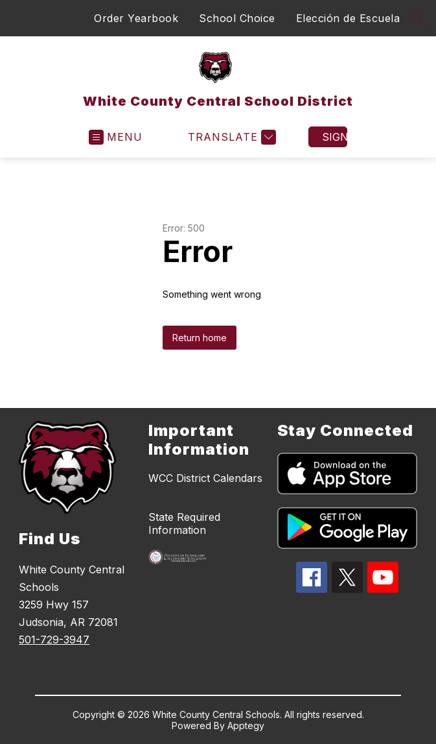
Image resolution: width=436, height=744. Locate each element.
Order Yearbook (136, 18)
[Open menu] (116, 137)
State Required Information (184, 523)
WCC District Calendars (205, 478)
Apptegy (245, 725)
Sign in (334, 136)
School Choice (237, 18)
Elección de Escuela (348, 18)
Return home (199, 337)
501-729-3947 (54, 639)
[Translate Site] (230, 137)
